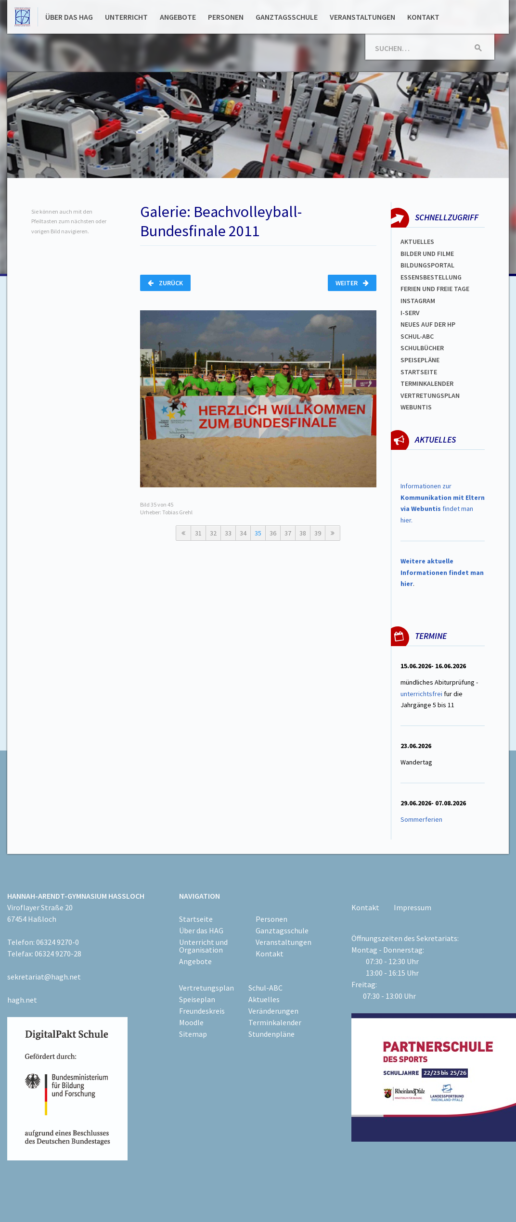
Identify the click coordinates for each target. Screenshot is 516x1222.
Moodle (191, 1022)
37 (287, 533)
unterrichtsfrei (421, 693)
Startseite (418, 372)
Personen (226, 17)
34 (243, 533)
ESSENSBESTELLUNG (431, 277)
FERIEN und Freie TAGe (434, 288)
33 (228, 533)
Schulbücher (422, 348)
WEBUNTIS (416, 407)
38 (302, 533)
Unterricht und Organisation (203, 946)
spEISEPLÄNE (419, 360)
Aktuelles (417, 241)
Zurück (165, 283)
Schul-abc (417, 336)
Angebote (178, 17)
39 (317, 533)
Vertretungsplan (430, 395)
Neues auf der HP (427, 324)
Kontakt (423, 17)
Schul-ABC (265, 988)
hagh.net (22, 1000)
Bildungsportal (427, 265)
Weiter (352, 283)
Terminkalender (426, 383)
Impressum (412, 907)
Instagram (417, 300)
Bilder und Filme (427, 253)
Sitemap (193, 1034)
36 (273, 533)
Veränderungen (273, 1011)
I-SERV (410, 312)
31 (198, 533)
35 (258, 533)
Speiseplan (197, 999)
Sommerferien (422, 819)
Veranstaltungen (362, 17)
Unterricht (126, 17)
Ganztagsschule (287, 17)
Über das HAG (69, 17)
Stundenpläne (271, 1034)
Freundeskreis (202, 1011)
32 (213, 533)
